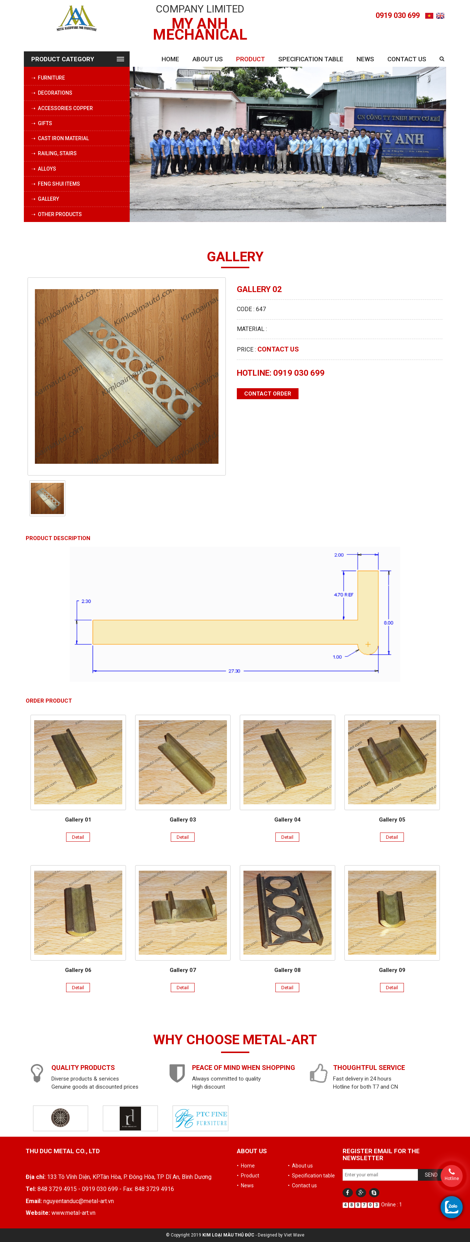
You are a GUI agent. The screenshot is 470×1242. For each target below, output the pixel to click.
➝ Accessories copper (62, 108)
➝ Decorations (51, 93)
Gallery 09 (392, 970)
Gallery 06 (78, 970)
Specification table (310, 59)
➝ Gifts (41, 123)
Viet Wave (294, 1235)
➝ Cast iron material (60, 138)
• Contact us (302, 1185)
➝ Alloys (43, 169)
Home (170, 59)
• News (245, 1185)
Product (250, 59)
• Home (246, 1166)
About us (207, 59)
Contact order (267, 393)
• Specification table (311, 1176)
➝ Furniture (48, 78)
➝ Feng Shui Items (55, 184)
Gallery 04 (287, 819)
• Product (248, 1176)
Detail (78, 837)
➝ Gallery (45, 199)
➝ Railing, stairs (54, 153)
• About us (300, 1166)
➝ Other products (56, 214)
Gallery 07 (183, 970)
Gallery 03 (183, 819)
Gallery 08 (287, 970)
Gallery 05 (392, 819)
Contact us (406, 59)
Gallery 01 (78, 819)
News (365, 59)
